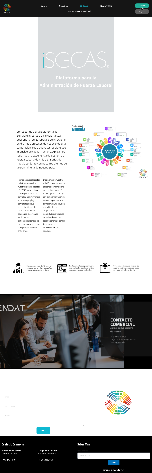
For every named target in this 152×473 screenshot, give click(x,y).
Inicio (44, 6)
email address (82, 450)
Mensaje (6, 412)
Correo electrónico (11, 402)
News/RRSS (106, 6)
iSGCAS (84, 6)
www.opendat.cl (114, 469)
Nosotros (63, 6)
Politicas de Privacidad (79, 11)
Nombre (6, 392)
